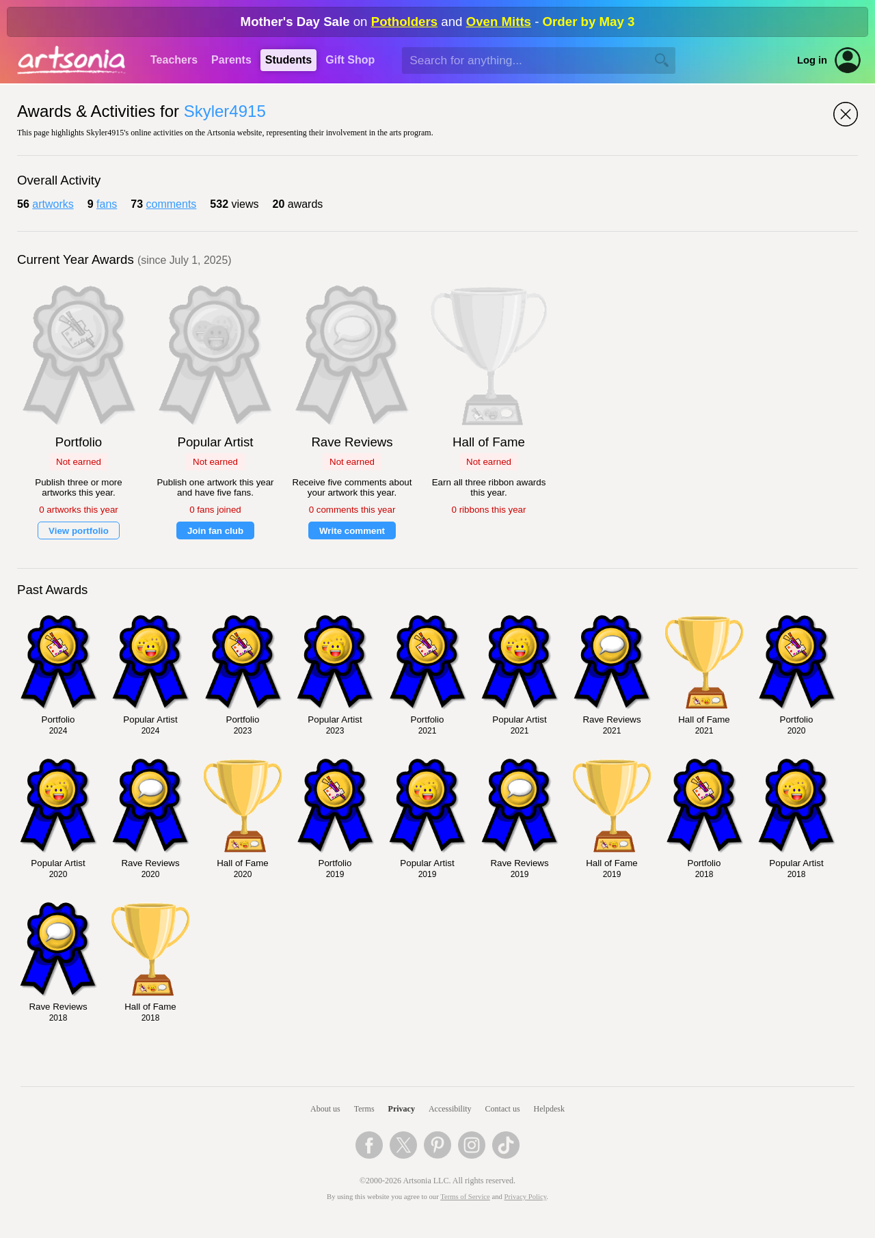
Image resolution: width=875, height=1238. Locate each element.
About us (325, 1109)
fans (106, 204)
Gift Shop (350, 60)
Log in (812, 60)
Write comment (352, 531)
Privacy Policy (525, 1196)
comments (171, 204)
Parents (231, 60)
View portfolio (79, 531)
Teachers (174, 60)
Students (288, 60)
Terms (364, 1109)
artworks (52, 204)
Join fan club (215, 531)
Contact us (502, 1109)
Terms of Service (465, 1196)
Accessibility (450, 1109)
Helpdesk (549, 1109)
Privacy (401, 1109)
